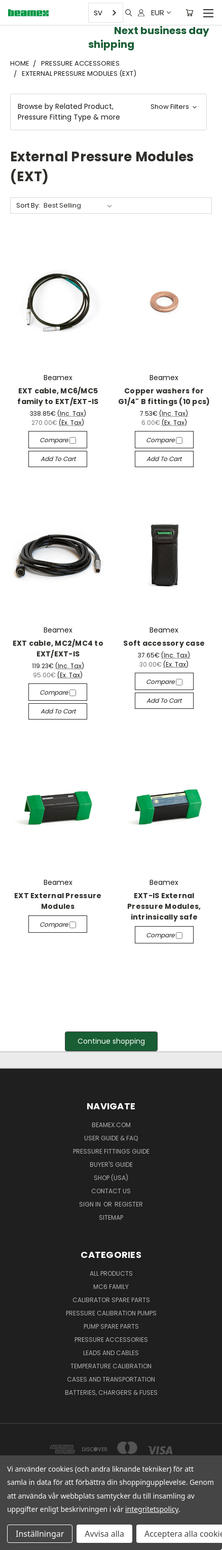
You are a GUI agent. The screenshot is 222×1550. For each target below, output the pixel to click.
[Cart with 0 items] (189, 13)
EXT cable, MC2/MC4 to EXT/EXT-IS (58, 648)
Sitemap (111, 1217)
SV (98, 12)
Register (129, 1204)
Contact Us (111, 1191)
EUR (160, 12)
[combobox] (105, 13)
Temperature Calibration (111, 1366)
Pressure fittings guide (111, 1151)
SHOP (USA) (111, 1177)
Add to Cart (58, 458)
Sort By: (28, 205)
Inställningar (40, 1533)
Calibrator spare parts (111, 1300)
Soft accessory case (164, 643)
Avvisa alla (104, 1533)
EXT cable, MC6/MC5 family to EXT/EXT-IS (57, 396)
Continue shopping (111, 1041)
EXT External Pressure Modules (57, 901)
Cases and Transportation (111, 1379)
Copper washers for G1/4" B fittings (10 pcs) (164, 396)
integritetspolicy (151, 1509)
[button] (108, 112)
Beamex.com (111, 1125)
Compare (58, 440)
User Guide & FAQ (111, 1138)
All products (111, 1273)
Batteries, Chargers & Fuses (111, 1392)
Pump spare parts (111, 1326)
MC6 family (111, 1286)
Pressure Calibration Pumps (111, 1313)
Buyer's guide (111, 1164)
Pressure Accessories (111, 1339)
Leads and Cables (111, 1352)
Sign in (90, 1204)
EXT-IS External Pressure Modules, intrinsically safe (164, 906)
